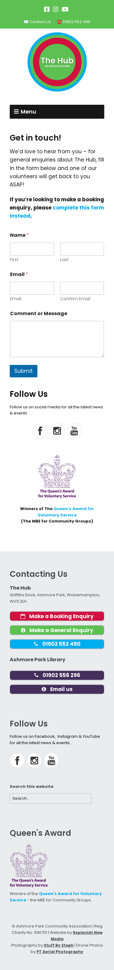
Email (15, 298)
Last (64, 259)
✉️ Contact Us (37, 22)
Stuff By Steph (59, 945)
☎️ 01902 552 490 (73, 22)
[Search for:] (51, 798)
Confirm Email (75, 298)
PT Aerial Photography (59, 951)
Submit (23, 371)
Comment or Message (38, 313)
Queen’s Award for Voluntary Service (66, 512)
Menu (28, 111)
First (14, 259)
